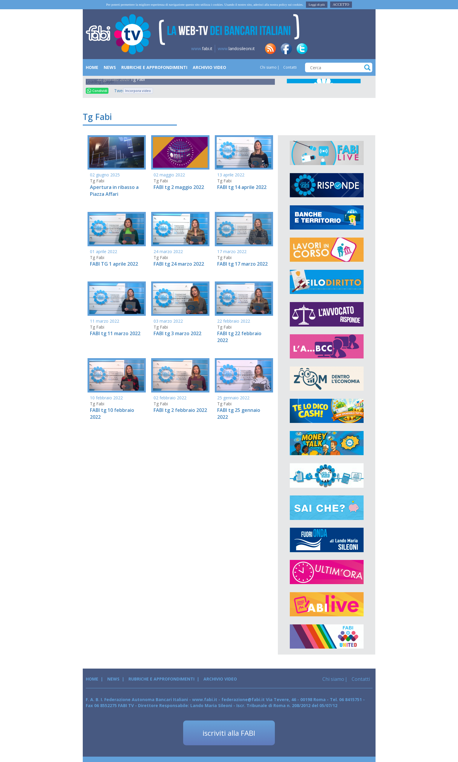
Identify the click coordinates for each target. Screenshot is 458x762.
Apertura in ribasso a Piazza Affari (114, 190)
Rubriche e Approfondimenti (154, 67)
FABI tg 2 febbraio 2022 (180, 410)
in (318, 48)
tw (302, 48)
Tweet (117, 90)
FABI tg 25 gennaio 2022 (238, 413)
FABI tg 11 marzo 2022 (115, 333)
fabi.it (201, 48)
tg (333, 48)
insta (349, 48)
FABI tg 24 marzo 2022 (179, 264)
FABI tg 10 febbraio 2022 (112, 413)
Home (92, 67)
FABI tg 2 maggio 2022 (179, 187)
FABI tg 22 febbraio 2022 (239, 337)
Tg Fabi (138, 79)
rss (270, 48)
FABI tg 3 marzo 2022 (177, 333)
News (110, 67)
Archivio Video (209, 67)
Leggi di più (317, 4)
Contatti (289, 67)
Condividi (97, 90)
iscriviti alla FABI (229, 733)
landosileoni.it (236, 48)
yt (365, 48)
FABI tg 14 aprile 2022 (241, 187)
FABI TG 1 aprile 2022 (114, 264)
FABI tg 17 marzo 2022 (242, 264)
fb (286, 48)
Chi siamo (268, 67)
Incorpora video (138, 90)
